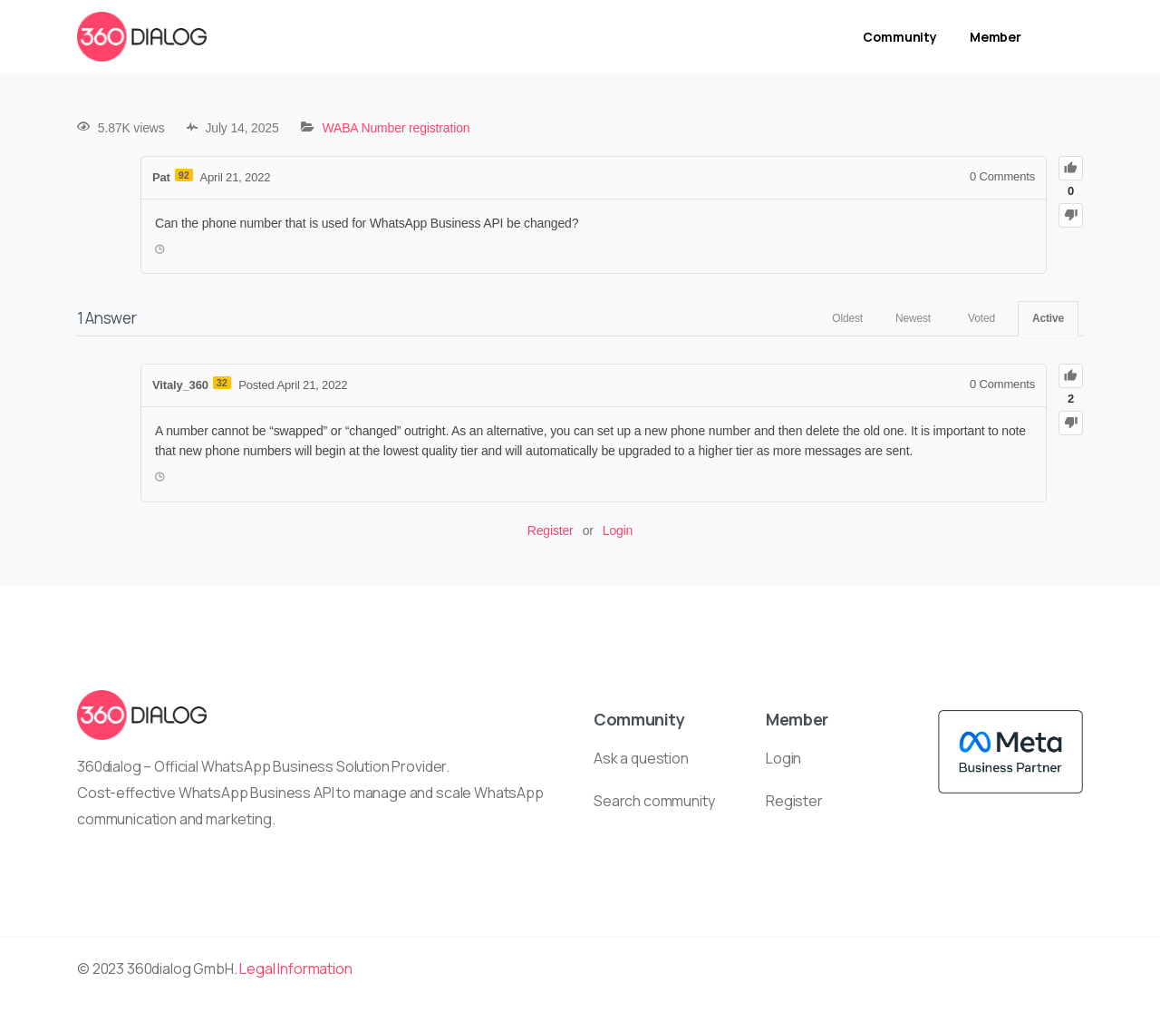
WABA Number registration (395, 128)
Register (550, 530)
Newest (913, 318)
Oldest (847, 318)
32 (222, 382)
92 (184, 175)
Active (1048, 318)
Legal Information (295, 968)
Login (618, 530)
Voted (981, 318)
